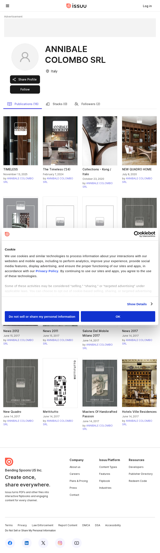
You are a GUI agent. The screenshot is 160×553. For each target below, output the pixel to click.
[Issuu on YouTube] (77, 543)
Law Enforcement (42, 525)
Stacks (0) (56, 104)
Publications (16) (23, 104)
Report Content (67, 525)
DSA (97, 525)
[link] (147, 6)
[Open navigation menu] (7, 6)
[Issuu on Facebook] (10, 543)
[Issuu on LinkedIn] (27, 543)
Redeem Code (138, 480)
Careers (75, 473)
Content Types (108, 467)
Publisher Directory (141, 473)
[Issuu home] (76, 6)
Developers (136, 467)
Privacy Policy (47, 271)
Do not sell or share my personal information (42, 316)
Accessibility (113, 525)
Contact (74, 494)
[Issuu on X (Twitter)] (43, 543)
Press (73, 487)
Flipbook (104, 480)
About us (75, 467)
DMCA (86, 525)
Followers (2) (87, 104)
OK (118, 316)
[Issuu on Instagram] (60, 543)
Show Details (137, 304)
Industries (105, 487)
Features (104, 473)
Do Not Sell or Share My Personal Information (30, 530)
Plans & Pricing (79, 480)
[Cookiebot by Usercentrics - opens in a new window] (137, 234)
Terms (9, 525)
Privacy (22, 525)
